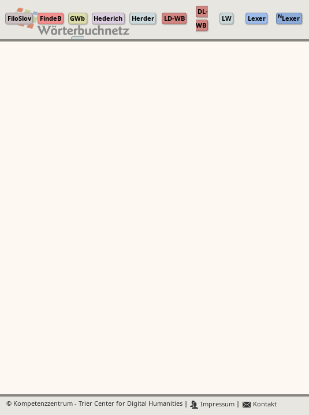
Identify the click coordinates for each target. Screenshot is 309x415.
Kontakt (259, 404)
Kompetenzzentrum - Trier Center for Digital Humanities (98, 404)
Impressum (212, 404)
